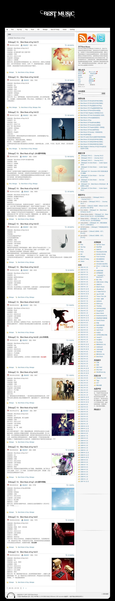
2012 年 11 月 (85, 347)
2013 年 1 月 (84, 342)
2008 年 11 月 (85, 455)
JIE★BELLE (100, 289)
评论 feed (99, 370)
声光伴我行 (99, 328)
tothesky (80, 71)
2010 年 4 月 (84, 416)
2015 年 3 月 (84, 282)
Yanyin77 (99, 337)
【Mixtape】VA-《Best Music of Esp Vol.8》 (22, 408)
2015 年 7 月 (84, 272)
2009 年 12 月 (85, 426)
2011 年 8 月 (84, 378)
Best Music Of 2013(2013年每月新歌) (92, 101)
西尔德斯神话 (100, 259)
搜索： (80, 93)
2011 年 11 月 (85, 371)
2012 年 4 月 (84, 359)
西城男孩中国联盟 (101, 318)
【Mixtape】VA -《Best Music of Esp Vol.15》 (23, 112)
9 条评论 (71, 411)
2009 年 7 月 (84, 436)
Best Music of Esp (23, 72)
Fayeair (91, 75)
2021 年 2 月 (84, 267)
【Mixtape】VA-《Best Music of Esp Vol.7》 (22, 447)
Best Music (99, 356)
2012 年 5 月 (84, 356)
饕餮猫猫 (91, 81)
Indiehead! (99, 347)
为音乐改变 (99, 349)
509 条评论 (70, 156)
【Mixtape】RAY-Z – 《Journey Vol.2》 (92, 158)
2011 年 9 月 (84, 375)
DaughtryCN (100, 311)
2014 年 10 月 (85, 294)
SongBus (99, 339)
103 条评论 (70, 191)
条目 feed (99, 367)
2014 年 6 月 (84, 303)
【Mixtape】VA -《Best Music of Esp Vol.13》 (23, 224)
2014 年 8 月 (84, 298)
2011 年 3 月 (84, 390)
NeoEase (24, 596)
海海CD (98, 249)
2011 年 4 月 (84, 387)
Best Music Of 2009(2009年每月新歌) (92, 142)
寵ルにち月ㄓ (92, 71)
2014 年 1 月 (84, 313)
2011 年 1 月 (84, 395)
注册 (97, 362)
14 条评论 (71, 450)
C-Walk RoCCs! (101, 291)
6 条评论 (71, 305)
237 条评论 (70, 80)
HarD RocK (99, 330)
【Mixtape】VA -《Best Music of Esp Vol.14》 (23, 188)
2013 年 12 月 (85, 315)
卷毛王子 (80, 73)
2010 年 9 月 (84, 404)
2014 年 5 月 (84, 306)
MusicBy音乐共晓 (101, 252)
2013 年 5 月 (84, 332)
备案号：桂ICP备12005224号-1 (73, 596)
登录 (97, 365)
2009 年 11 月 (85, 428)
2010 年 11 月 (85, 400)
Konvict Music (100, 320)
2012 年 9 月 (84, 351)
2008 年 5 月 (84, 469)
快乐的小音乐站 (101, 254)
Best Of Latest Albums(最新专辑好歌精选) (93, 137)
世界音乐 (99, 301)
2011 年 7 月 (84, 380)
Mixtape (45, 29)
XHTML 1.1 (37, 596)
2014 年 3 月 (84, 308)
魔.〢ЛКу (99, 279)
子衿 (79, 83)
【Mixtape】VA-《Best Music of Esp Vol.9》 (22, 372)
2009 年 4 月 (84, 443)
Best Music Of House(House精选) (91, 125)
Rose (90, 83)
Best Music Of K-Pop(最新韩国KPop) (92, 108)
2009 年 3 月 (84, 445)
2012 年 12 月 (85, 344)
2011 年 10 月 (85, 373)
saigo (79, 81)
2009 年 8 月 (84, 433)
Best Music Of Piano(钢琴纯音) (90, 130)
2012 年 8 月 (84, 354)
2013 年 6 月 (84, 330)
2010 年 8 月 (84, 407)
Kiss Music (99, 342)
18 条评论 (71, 520)
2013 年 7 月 (84, 327)
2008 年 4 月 (84, 472)
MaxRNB (99, 247)
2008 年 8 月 (84, 462)
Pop (26, 29)
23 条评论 (71, 555)
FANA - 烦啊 (100, 299)
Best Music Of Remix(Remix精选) (91, 110)
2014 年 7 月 (84, 301)
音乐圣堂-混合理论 (102, 264)
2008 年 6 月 (84, 467)
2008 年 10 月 (85, 457)
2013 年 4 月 (84, 335)
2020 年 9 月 (84, 270)
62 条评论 (71, 270)
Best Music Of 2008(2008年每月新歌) (92, 144)
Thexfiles (99, 306)
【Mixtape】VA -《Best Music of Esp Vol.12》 (23, 267)
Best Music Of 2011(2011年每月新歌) (92, 103)
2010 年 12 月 (85, 397)
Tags (97, 380)
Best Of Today (55, 29)
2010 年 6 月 (84, 411)
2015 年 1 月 (84, 286)
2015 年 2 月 (84, 284)
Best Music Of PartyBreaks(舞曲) (90, 122)
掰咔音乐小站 (100, 354)
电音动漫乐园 (100, 325)
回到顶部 (105, 594)
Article (64, 29)
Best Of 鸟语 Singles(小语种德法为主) (92, 113)
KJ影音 (98, 332)
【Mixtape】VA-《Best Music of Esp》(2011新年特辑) (26, 482)
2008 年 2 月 (84, 476)
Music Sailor (100, 261)
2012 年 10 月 (85, 349)
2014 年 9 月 (84, 296)
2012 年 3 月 (84, 361)
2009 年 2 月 (84, 448)
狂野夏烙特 (99, 273)
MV (38, 29)
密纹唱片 (26, 45)
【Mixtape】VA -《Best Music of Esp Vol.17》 (23, 42)
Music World (100, 313)
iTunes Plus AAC (101, 378)
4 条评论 (71, 375)
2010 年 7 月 (84, 409)
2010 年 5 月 (84, 414)
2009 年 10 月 (85, 431)
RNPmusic (99, 303)
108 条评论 (70, 45)
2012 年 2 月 (84, 363)
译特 (79, 79)
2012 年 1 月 (84, 366)
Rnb (12, 29)
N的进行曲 (93, 73)
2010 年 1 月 (84, 424)
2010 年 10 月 (85, 402)
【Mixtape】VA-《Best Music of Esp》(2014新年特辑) (26, 153)
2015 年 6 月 (84, 274)
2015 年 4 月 (84, 279)
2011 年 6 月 (84, 383)
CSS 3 (45, 596)
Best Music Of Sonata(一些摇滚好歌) (92, 132)
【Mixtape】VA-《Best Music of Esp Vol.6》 (22, 517)
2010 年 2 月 (84, 421)
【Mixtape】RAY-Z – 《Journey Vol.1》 (92, 160)
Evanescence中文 (101, 315)
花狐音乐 (99, 284)
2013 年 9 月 (84, 322)
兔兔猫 (80, 75)
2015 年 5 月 (84, 277)
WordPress (11, 595)
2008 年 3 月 (84, 474)
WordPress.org (100, 372)
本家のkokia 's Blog (102, 282)
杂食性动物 (99, 270)
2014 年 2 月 (84, 311)
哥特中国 (99, 352)
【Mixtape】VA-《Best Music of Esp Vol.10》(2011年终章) (28, 337)
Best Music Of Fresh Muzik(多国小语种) (92, 115)
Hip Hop (19, 29)
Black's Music (100, 287)
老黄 (90, 77)
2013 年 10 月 (85, 320)
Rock (32, 29)
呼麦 (97, 323)
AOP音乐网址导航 (101, 335)
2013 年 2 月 (84, 339)
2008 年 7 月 (84, 464)
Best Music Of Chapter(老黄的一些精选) (92, 127)
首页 (7, 29)
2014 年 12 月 (85, 289)
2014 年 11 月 (85, 291)
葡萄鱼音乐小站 (101, 344)
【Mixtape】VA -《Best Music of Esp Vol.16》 (23, 77)
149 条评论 (70, 227)
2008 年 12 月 (85, 452)
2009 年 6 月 (84, 438)
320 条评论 (70, 115)
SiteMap (72, 29)
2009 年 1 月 (84, 450)
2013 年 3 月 (84, 337)
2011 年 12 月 (85, 368)
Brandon (80, 77)
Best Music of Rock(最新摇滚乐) (90, 118)
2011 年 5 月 (84, 385)
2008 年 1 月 (84, 479)
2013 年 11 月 (85, 318)
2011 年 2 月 (84, 392)
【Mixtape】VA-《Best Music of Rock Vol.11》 (23, 302)
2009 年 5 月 (84, 440)
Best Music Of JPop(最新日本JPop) (91, 105)
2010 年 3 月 (84, 419)
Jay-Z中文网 (100, 294)
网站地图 (99, 385)
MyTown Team (100, 244)
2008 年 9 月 (84, 460)
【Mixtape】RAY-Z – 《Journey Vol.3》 (92, 155)
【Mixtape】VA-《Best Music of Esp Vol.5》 (22, 552)
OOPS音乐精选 (101, 308)
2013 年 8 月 (84, 325)
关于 (97, 383)
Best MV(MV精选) (86, 134)
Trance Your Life (101, 296)
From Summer (100, 256)
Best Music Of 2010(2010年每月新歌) (92, 139)
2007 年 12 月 (85, 481)
